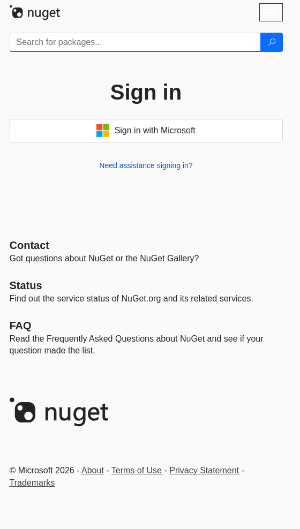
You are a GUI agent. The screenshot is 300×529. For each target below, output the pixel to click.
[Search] (271, 42)
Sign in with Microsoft (146, 130)
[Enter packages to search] (135, 42)
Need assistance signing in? (145, 165)
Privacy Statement (204, 470)
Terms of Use (136, 470)
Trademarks (32, 482)
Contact (29, 245)
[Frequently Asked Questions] (21, 325)
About (92, 470)
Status (26, 285)
